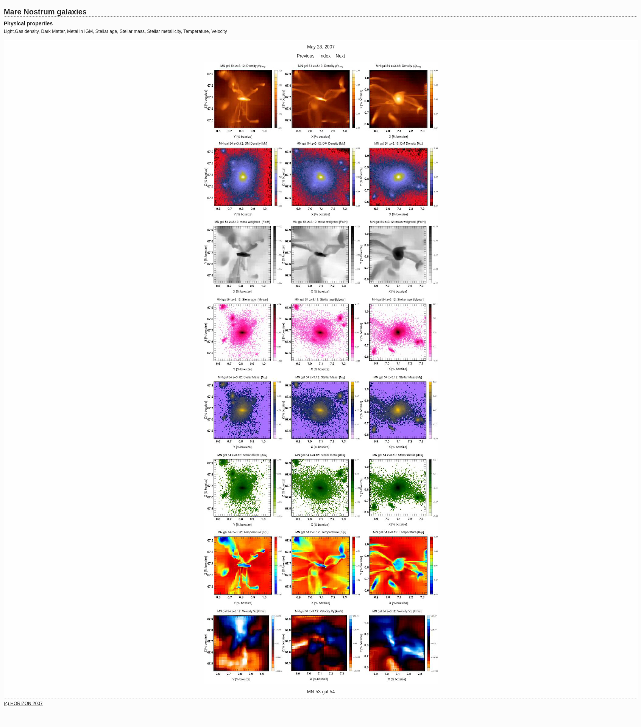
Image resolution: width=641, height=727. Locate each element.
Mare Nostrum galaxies (45, 12)
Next (340, 56)
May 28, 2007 (321, 47)
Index (325, 56)
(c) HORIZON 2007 (23, 703)
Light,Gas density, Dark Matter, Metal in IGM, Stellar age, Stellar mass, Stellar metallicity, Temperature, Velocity (115, 31)
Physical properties (28, 23)
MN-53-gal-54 (321, 691)
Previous (306, 56)
